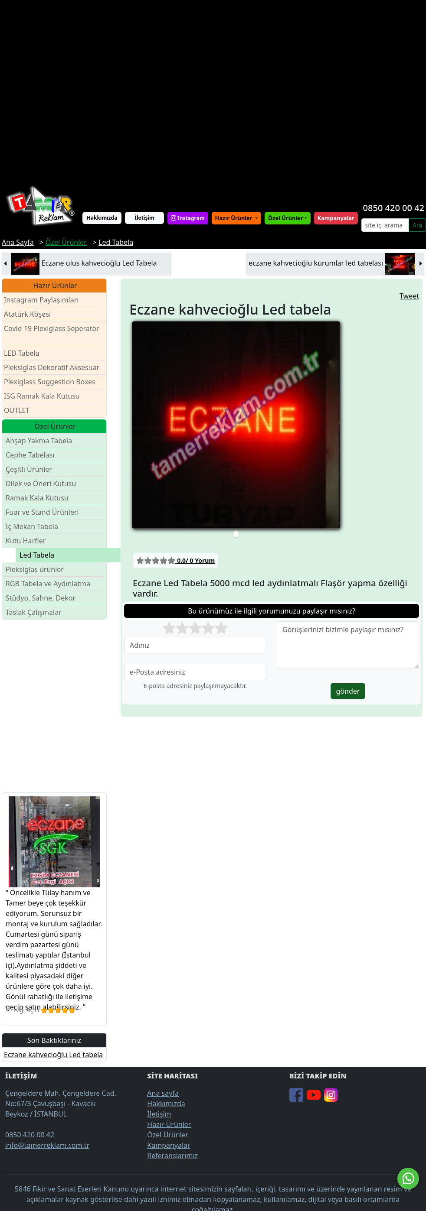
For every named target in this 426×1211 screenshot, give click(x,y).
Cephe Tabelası (30, 455)
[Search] (385, 225)
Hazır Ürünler (234, 218)
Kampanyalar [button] (336, 218)
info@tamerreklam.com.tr (47, 1145)
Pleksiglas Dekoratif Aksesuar (51, 367)
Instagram (188, 218)
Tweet (409, 296)
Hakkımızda (102, 217)
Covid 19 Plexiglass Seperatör (51, 334)
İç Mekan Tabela (32, 526)
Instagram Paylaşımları (45, 300)
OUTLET (16, 410)
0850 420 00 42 (393, 208)
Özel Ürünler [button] (285, 218)
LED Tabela (21, 353)
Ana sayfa (163, 1093)
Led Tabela (37, 555)
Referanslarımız (172, 1155)
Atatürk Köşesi (27, 314)
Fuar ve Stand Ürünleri (42, 512)
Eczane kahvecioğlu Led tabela (53, 1054)
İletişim (144, 217)
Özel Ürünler (167, 1135)
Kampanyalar (168, 1145)
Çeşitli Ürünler (29, 469)
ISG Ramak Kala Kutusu (42, 396)
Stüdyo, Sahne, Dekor (40, 598)
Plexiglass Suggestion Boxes (49, 381)
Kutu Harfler (26, 540)
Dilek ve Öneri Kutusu (41, 483)
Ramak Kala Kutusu (37, 498)
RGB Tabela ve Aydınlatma (48, 583)
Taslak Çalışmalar (34, 612)
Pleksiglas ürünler (35, 569)
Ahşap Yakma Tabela (39, 440)
